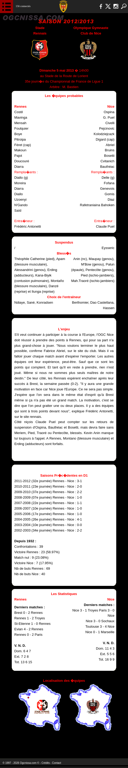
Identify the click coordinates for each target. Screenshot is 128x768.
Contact (56, 762)
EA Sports (25, 744)
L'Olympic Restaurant (61, 744)
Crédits (46, 762)
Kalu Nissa (104, 744)
